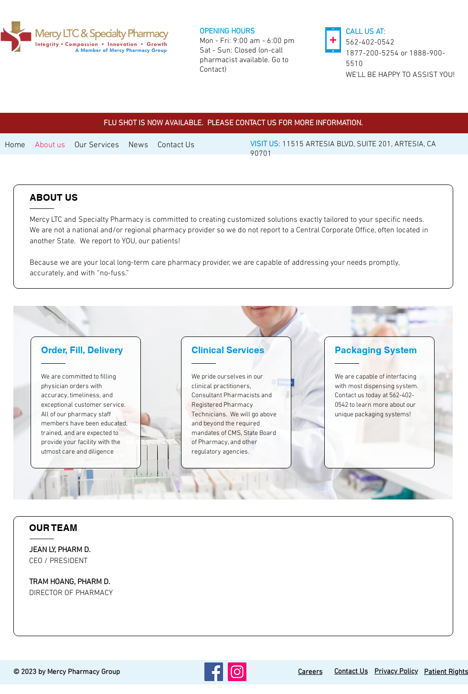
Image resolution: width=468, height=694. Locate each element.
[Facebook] (213, 671)
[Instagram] (237, 671)
